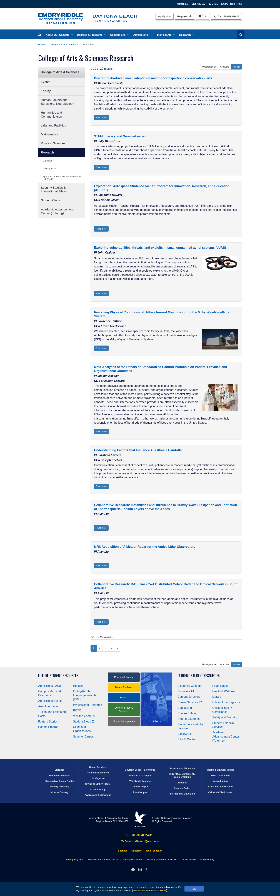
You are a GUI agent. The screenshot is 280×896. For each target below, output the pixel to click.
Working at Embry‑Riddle (220, 769)
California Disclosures (220, 792)
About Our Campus (59, 34)
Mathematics (49, 134)
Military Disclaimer (132, 859)
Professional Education (182, 768)
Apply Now (164, 16)
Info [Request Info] (184, 16)
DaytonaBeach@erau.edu (140, 841)
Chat (203, 16)
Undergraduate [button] (209, 67)
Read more (101, 117)
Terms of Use (188, 859)
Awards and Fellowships (97, 795)
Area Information (48, 706)
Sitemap (122, 850)
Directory (136, 850)
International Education (182, 793)
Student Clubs (50, 200)
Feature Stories (48, 721)
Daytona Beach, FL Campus (140, 769)
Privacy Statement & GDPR (149, 890)
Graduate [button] (224, 67)
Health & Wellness (224, 691)
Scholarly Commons (60, 775)
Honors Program (48, 726)
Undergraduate (50, 168)
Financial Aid (165, 34)
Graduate (47, 161)
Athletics (182, 782)
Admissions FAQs (49, 685)
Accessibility (207, 859)
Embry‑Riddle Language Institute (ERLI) (85, 695)
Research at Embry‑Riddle (59, 781)
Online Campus (140, 786)
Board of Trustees (220, 775)
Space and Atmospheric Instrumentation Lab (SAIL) (62, 177)
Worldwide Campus (140, 781)
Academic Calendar (190, 685)
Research (186, 34)
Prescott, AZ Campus (140, 775)
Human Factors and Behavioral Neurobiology (57, 101)
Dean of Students (189, 718)
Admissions (142, 34)
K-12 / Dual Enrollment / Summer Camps (182, 775)
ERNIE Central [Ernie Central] (187, 739)
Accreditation (220, 781)
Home (41, 44)
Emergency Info (74, 859)
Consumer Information (220, 786)
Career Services (190, 702)
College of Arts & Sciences (64, 44)
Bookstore (186, 691)
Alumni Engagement (123, 721)
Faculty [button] (236, 67)
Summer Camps (83, 736)
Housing (78, 685)
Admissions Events (50, 700)
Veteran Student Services (124, 709)
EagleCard (184, 733)
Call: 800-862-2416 (140, 835)
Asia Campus (140, 792)
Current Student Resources (199, 675)
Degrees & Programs (91, 34)
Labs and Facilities (53, 125)
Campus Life (119, 34)
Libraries (59, 769)
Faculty (46, 91)
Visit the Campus (84, 716)
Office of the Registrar (226, 702)
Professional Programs (87, 704)
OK (194, 889)
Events (45, 82)
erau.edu (140, 819)
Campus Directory (189, 696)
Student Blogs (83, 721)
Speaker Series (182, 788)
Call (226, 16)
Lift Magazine (98, 778)
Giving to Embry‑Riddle (98, 784)
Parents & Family (123, 677)
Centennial (182, 4)
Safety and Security (224, 717)
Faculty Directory (59, 786)
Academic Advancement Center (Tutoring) (57, 211)
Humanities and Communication (51, 114)
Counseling (185, 707)
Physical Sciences (53, 143)
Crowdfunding (98, 789)
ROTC (77, 710)
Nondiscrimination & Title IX (103, 859)
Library (216, 696)
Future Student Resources (58, 675)
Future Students (124, 687)
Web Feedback (154, 850)
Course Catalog (187, 713)
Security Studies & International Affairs (54, 189)
